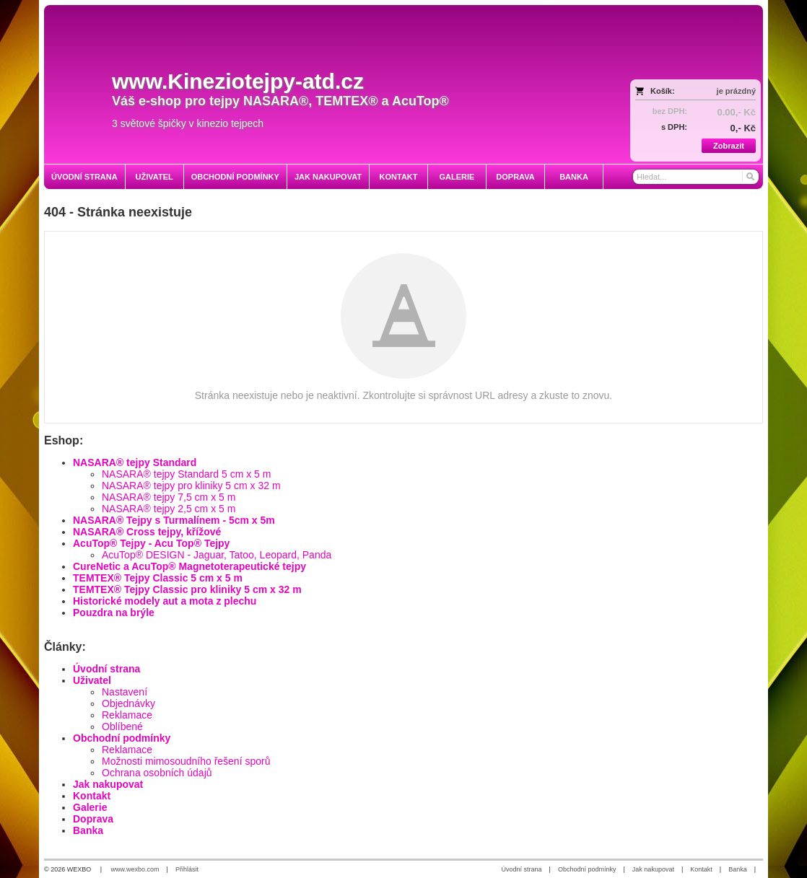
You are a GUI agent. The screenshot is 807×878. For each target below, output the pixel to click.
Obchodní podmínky (121, 738)
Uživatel (92, 680)
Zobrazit (728, 145)
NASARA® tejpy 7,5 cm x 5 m (168, 497)
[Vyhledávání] (696, 177)
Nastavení (124, 692)
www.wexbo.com (135, 869)
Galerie (90, 807)
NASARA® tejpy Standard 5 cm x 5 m (186, 474)
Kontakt (91, 796)
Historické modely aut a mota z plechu (164, 601)
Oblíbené (122, 726)
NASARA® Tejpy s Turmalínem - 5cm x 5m (174, 520)
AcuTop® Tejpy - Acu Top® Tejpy (151, 543)
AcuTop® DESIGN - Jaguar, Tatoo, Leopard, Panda (216, 555)
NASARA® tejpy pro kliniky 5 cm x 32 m (191, 485)
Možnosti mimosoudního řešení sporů (186, 761)
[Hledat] (750, 176)
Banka (88, 830)
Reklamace (127, 715)
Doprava (93, 819)
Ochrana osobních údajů (157, 772)
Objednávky (128, 703)
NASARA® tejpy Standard (134, 462)
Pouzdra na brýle (113, 612)
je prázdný (736, 91)
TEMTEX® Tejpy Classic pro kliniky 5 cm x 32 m (187, 589)
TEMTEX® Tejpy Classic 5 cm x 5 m (158, 578)
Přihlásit (187, 869)
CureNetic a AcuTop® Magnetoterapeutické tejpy (189, 566)
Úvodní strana (106, 669)
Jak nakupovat (108, 784)
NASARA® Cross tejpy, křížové (147, 531)
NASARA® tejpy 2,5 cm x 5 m (168, 508)
